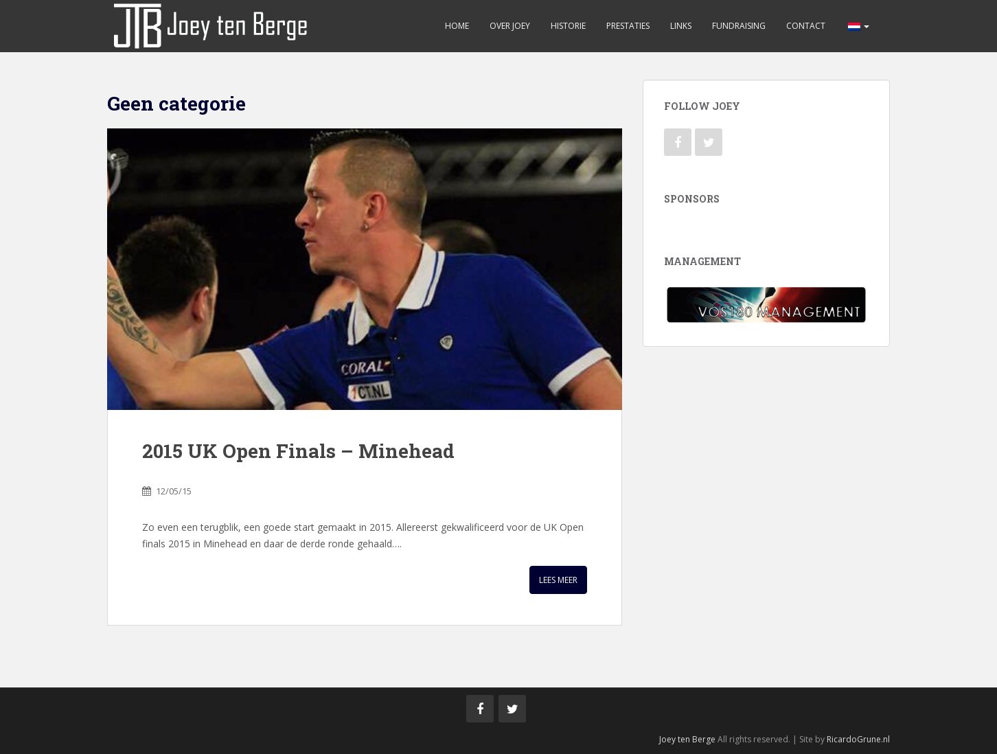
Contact (805, 26)
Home (457, 26)
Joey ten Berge (687, 739)
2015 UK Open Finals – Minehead (298, 451)
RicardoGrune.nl (858, 739)
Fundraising (739, 26)
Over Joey (510, 26)
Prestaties (628, 26)
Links (680, 26)
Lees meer (558, 580)
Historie (568, 26)
